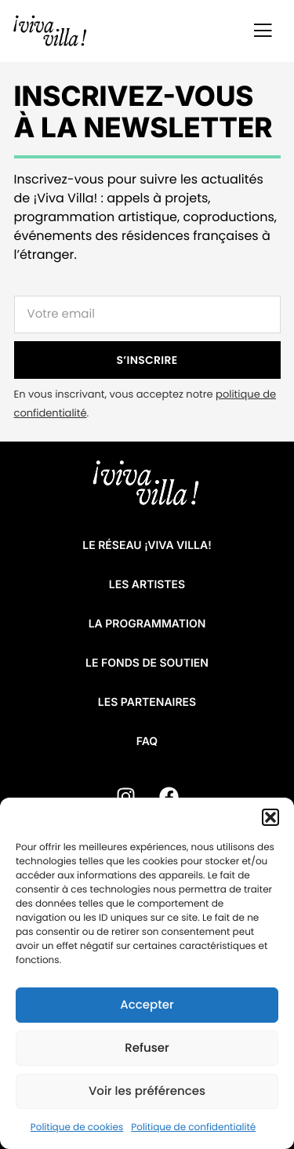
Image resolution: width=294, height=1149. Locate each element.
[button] (270, 817)
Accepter (146, 1005)
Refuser (147, 1048)
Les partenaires (147, 702)
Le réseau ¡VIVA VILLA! (146, 545)
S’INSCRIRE (147, 360)
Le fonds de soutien (147, 663)
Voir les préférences (147, 1091)
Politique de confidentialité (193, 1127)
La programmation (147, 624)
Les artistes (147, 584)
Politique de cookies (77, 1127)
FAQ (147, 741)
